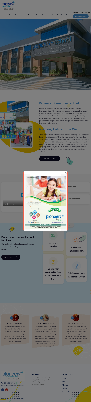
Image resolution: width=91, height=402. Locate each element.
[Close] (65, 172)
